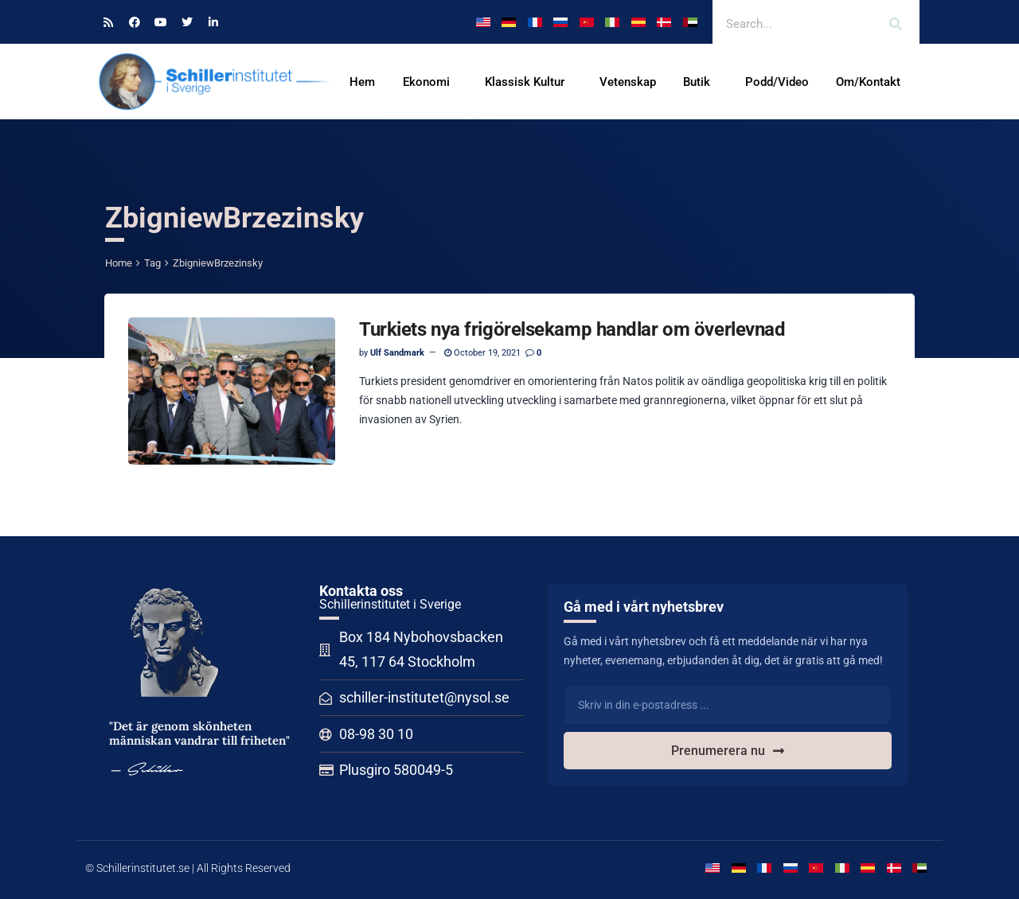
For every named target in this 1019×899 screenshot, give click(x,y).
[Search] (896, 24)
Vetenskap (627, 82)
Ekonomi (430, 82)
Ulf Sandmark (397, 353)
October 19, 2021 (482, 353)
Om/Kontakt (872, 82)
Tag (152, 263)
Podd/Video (777, 82)
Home (118, 263)
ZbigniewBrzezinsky (218, 263)
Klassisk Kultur (528, 82)
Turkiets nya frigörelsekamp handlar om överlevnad (572, 329)
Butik (700, 82)
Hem (362, 82)
